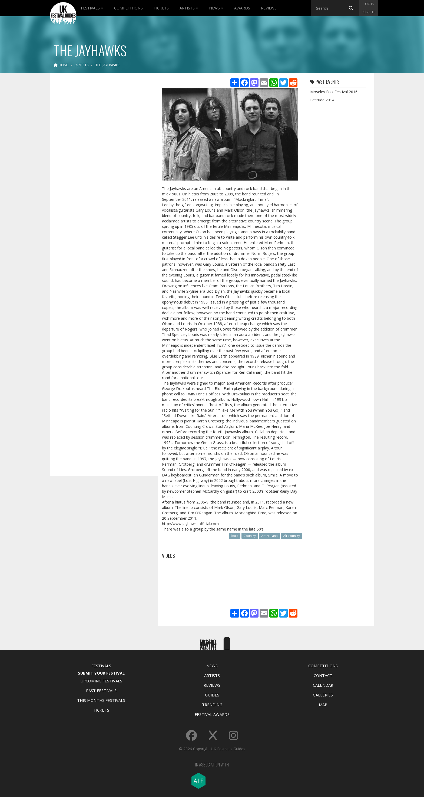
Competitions (128, 8)
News (216, 8)
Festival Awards (212, 714)
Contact (323, 675)
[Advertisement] (100, 162)
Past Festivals (101, 690)
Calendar (323, 685)
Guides (212, 695)
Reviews (269, 8)
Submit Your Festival (101, 673)
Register (369, 12)
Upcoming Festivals (101, 680)
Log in (368, 4)
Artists (189, 8)
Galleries (323, 695)
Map (323, 704)
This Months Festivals (101, 700)
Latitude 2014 (322, 99)
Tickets (161, 8)
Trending (212, 704)
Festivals (92, 8)
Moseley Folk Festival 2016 (333, 91)
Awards (242, 8)
